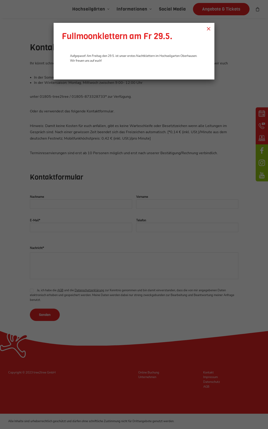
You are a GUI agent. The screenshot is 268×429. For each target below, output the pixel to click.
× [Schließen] (208, 28)
